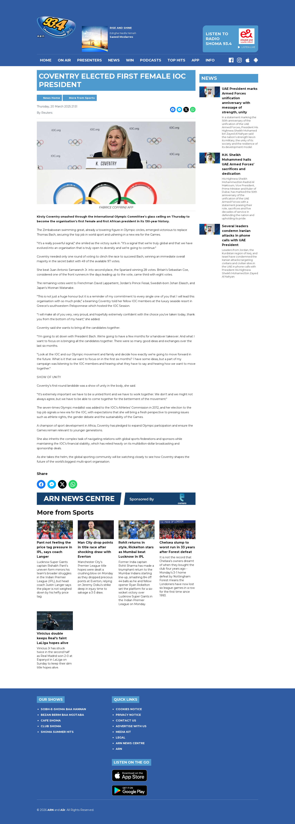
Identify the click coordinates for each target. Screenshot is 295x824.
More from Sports (82, 97)
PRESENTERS (89, 60)
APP (195, 60)
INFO (210, 60)
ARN (119, 749)
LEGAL (120, 737)
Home (46, 60)
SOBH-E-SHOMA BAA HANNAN (63, 709)
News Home (51, 97)
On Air (64, 60)
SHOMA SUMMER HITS (57, 732)
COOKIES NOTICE (129, 709)
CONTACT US (126, 720)
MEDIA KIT (123, 732)
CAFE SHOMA (51, 720)
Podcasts (150, 60)
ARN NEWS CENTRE (130, 743)
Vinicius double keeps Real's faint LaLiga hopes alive (55, 628)
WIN (130, 60)
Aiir (62, 810)
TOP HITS (176, 60)
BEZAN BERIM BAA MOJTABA (62, 715)
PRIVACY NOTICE (128, 715)
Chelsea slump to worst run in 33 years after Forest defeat (177, 537)
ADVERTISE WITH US (131, 726)
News (114, 60)
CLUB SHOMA (51, 726)
